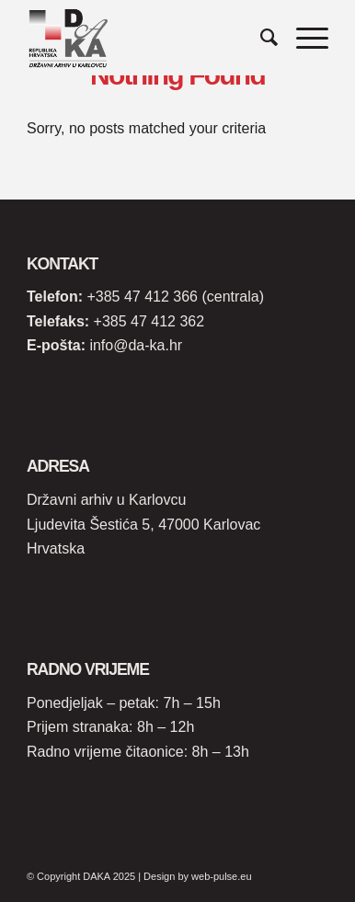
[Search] (260, 37)
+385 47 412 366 (142, 296)
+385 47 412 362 (149, 321)
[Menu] (303, 37)
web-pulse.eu (221, 876)
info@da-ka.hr (135, 345)
